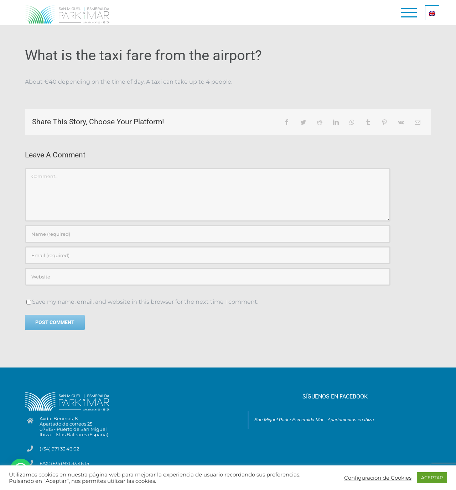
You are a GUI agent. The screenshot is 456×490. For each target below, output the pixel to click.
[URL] (207, 277)
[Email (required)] (207, 255)
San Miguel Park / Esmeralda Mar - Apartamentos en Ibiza (314, 419)
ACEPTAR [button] (432, 477)
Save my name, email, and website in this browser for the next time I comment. (145, 301)
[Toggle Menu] (409, 12)
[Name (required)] (207, 234)
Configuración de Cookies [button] (377, 478)
